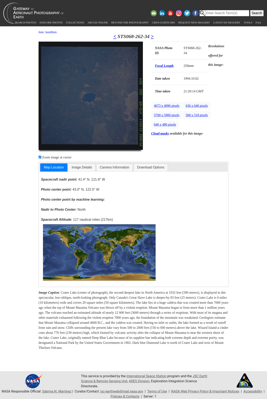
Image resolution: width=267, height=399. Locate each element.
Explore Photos (51, 22)
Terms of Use (157, 391)
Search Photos (25, 22)
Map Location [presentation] (54, 167)
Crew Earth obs (163, 22)
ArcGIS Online (98, 22)
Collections (75, 22)
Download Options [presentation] (150, 167)
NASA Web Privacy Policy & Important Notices (205, 391)
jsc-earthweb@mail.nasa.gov (121, 391)
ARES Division (139, 381)
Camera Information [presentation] (114, 167)
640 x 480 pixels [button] (165, 124)
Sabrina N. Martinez (56, 391)
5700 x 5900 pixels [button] (166, 115)
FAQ (258, 22)
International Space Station (146, 376)
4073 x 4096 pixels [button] (166, 105)
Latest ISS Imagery (226, 22)
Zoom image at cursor (55, 157)
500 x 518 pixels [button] (197, 115)
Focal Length (164, 66)
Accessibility (252, 391)
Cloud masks (160, 133)
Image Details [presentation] (82, 167)
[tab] (53, 167)
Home (41, 32)
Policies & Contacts (125, 396)
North (63, 209)
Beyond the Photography (130, 22)
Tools (248, 22)
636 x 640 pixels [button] (197, 105)
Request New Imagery (194, 22)
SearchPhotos (51, 32)
